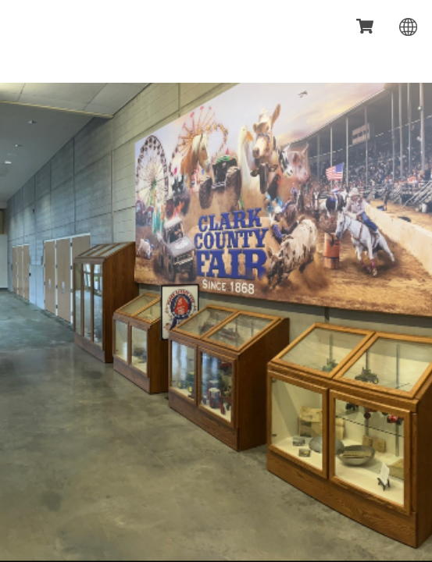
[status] (366, 27)
